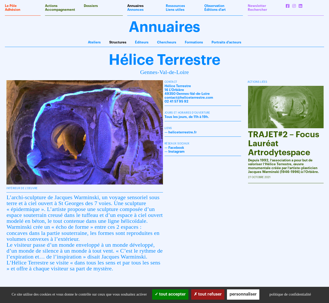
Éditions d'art (215, 9)
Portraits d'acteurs (226, 42)
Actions (51, 5)
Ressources (175, 5)
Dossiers (91, 5)
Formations (194, 42)
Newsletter (257, 5)
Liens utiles (175, 9)
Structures (117, 42)
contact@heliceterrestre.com (188, 97)
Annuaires (135, 5)
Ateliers (94, 42)
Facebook (176, 147)
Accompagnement (60, 9)
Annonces (135, 9)
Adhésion (12, 9)
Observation (214, 5)
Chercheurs (166, 42)
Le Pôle (11, 5)
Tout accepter (170, 294)
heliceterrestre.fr (182, 132)
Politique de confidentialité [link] (290, 294)
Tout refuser (208, 294)
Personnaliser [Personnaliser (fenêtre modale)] (243, 294)
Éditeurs (142, 42)
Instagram (176, 151)
